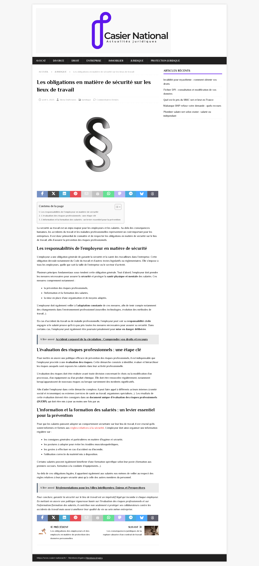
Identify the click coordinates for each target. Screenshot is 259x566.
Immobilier (116, 60)
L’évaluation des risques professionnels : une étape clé (68, 215)
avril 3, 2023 (48, 99)
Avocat (41, 60)
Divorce (58, 60)
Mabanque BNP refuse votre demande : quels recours (192, 105)
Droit (75, 60)
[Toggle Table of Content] (116, 207)
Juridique (137, 60)
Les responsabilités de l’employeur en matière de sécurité (69, 212)
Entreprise (94, 60)
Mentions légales (94, 558)
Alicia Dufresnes (68, 99)
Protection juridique (165, 60)
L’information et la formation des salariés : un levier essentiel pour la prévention (81, 219)
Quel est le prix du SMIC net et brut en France (188, 99)
